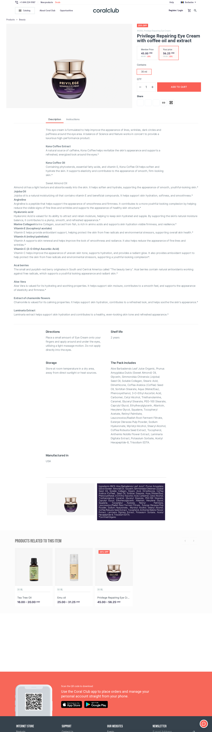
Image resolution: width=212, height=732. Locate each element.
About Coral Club (47, 10)
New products (47, 2)
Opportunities (66, 11)
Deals (57, 2)
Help (171, 2)
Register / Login (176, 10)
